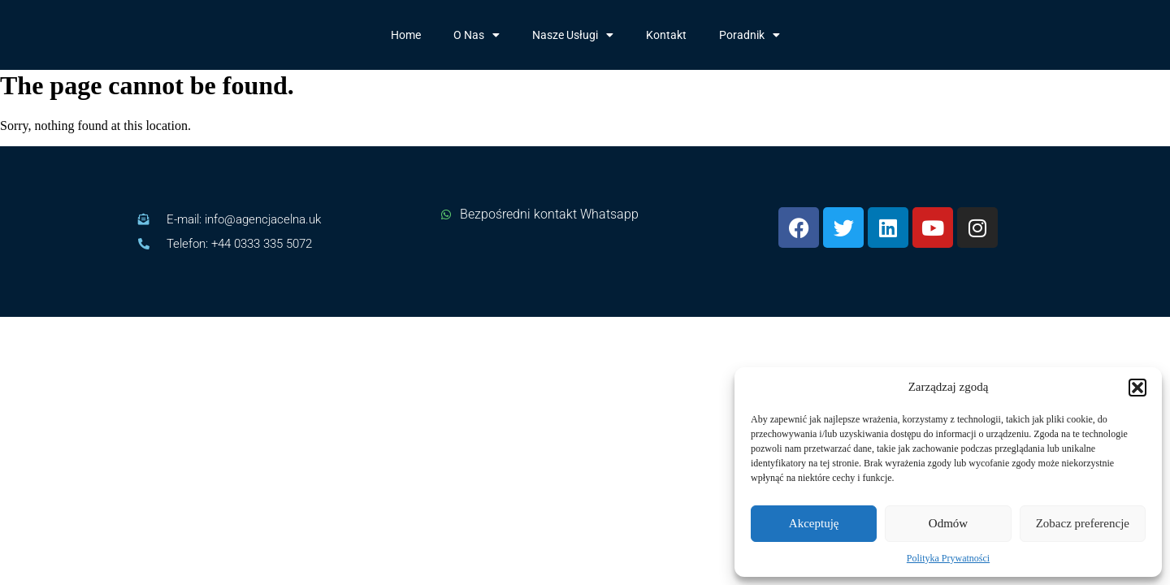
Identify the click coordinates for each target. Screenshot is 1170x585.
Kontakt (666, 34)
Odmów (948, 523)
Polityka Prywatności (948, 558)
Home (406, 34)
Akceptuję (814, 523)
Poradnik (749, 35)
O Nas (476, 35)
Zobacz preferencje (1082, 523)
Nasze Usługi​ (572, 35)
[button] (1137, 387)
